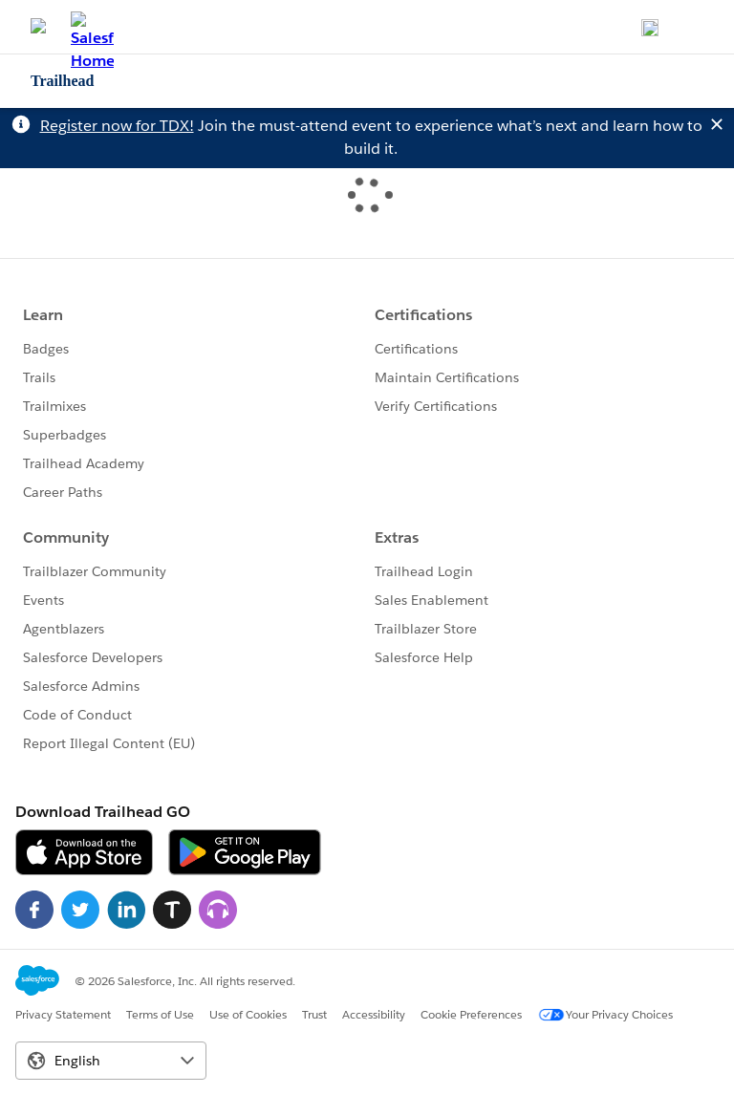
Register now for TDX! (117, 126)
